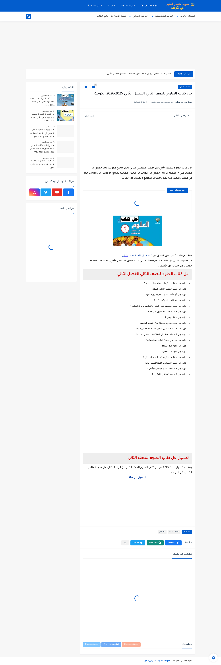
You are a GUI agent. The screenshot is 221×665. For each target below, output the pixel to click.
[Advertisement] (110, 45)
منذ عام (49, 127)
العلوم (162, 532)
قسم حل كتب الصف (140, 255)
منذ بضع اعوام (47, 142)
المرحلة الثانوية (187, 16)
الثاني (125, 255)
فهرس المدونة (128, 6)
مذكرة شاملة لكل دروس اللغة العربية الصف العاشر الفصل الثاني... (138, 74)
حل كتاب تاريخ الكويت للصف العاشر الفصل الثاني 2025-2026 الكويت (41, 102)
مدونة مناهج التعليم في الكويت (156, 661)
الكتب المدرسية (95, 6)
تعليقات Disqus (91, 644)
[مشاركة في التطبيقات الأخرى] (125, 542)
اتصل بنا (111, 6)
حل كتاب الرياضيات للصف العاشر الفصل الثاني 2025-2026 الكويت (42, 117)
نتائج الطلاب (102, 16)
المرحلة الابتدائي (140, 16)
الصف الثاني (185, 87)
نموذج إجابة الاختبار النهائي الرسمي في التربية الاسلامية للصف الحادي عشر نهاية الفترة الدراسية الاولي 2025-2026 (41, 134)
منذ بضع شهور (46, 95)
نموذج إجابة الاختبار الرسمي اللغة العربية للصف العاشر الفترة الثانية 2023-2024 (42, 149)
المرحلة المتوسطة (164, 16)
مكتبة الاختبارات (118, 16)
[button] (173, 542)
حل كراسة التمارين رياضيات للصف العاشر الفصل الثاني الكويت (42, 164)
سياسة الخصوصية (149, 6)
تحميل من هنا (137, 477)
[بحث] (28, 16)
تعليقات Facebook (111, 644)
